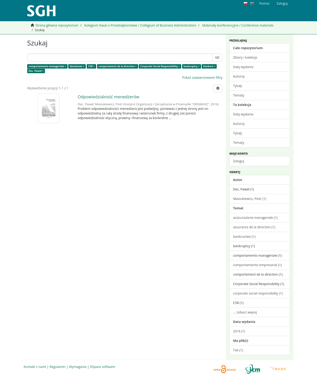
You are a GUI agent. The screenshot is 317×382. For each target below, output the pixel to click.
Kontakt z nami (35, 366)
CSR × (91, 66)
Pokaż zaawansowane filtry (202, 77)
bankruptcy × (191, 66)
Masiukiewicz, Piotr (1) (249, 198)
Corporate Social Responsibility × (160, 66)
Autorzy (239, 76)
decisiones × (77, 66)
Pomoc (264, 3)
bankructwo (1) (244, 236)
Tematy (238, 95)
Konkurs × (209, 66)
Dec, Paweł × (36, 70)
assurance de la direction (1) (254, 227)
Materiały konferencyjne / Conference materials (237, 25)
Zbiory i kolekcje (245, 57)
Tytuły (237, 86)
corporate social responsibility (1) (258, 293)
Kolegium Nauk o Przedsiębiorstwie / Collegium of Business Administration (140, 25)
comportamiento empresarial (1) (257, 265)
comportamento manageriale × (47, 66)
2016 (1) (239, 331)
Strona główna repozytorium (57, 25)
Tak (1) (238, 350)
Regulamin (57, 366)
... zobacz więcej (245, 312)
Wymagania (77, 366)
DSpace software (102, 366)
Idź (217, 57)
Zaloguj (238, 161)
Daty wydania (243, 67)
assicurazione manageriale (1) (255, 217)
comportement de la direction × (117, 66)
